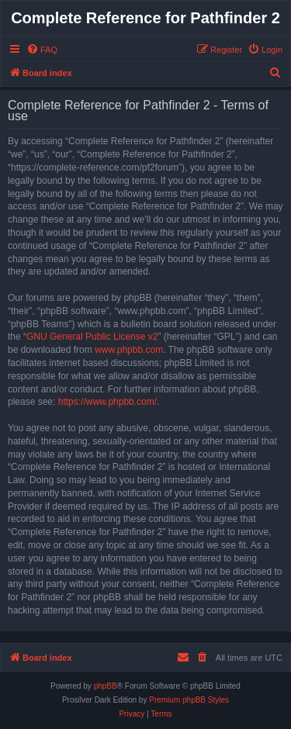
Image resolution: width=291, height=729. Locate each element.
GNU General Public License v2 (92, 336)
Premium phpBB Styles (189, 700)
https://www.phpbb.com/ (107, 401)
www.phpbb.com (129, 349)
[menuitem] (41, 49)
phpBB (105, 686)
